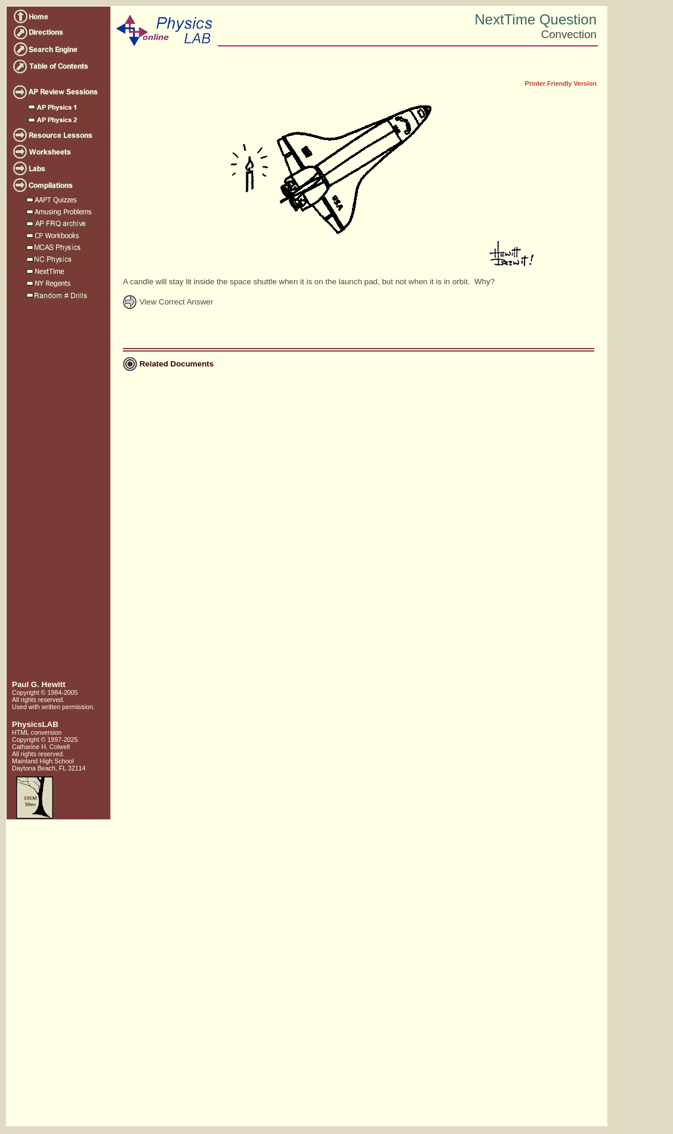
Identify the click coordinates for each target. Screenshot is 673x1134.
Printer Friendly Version (561, 83)
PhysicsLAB (35, 724)
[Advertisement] (57, 495)
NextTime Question (535, 19)
